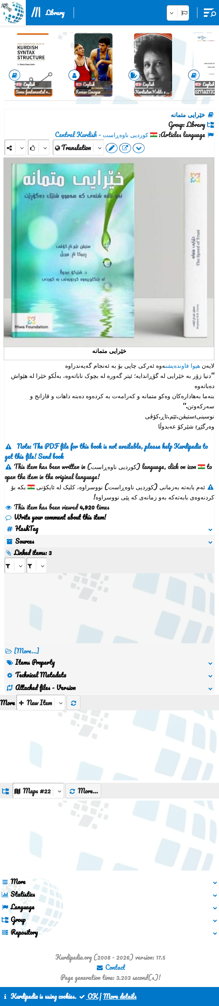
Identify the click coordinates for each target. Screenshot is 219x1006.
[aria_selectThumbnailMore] (41, 702)
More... (83, 791)
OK (88, 996)
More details (120, 996)
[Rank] (38, 147)
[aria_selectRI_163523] (15, 565)
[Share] (15, 147)
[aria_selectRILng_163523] (37, 565)
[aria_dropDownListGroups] (38, 790)
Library (55, 13)
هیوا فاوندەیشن (182, 365)
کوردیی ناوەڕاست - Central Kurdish (101, 134)
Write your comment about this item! (55, 517)
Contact (110, 967)
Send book (50, 456)
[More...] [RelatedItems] (26, 651)
